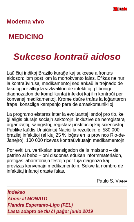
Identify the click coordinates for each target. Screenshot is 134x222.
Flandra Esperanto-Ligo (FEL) (40, 205)
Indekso (16, 192)
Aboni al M (27, 198)
